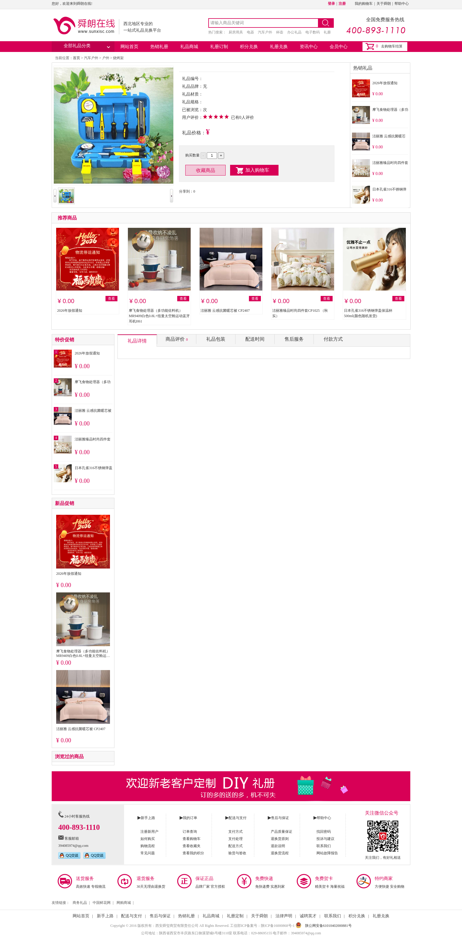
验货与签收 (237, 853)
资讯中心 (309, 46)
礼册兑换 (279, 46)
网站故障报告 (327, 853)
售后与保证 (160, 916)
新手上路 (105, 916)
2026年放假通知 (384, 83)
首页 (76, 58)
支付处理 (235, 839)
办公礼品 (294, 32)
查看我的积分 (193, 853)
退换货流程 (280, 853)
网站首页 (129, 46)
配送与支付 (131, 916)
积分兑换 (249, 46)
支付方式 (235, 832)
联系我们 (323, 846)
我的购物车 (364, 3)
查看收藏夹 (192, 846)
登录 (331, 3)
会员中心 (339, 46)
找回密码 (323, 832)
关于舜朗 (384, 3)
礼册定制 (235, 916)
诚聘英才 (308, 916)
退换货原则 (280, 839)
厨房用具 (236, 32)
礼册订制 (219, 46)
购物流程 (147, 846)
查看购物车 (192, 839)
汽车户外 (265, 32)
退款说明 (278, 846)
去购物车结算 (392, 46)
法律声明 (284, 916)
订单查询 (190, 832)
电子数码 (312, 32)
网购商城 (124, 903)
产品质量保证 (281, 832)
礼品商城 (189, 46)
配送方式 (235, 846)
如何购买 (147, 839)
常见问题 (147, 853)
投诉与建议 (325, 839)
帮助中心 (401, 3)
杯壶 (279, 32)
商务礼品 (80, 903)
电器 (250, 32)
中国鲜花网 (102, 903)
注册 (342, 3)
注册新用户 (149, 832)
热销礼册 (159, 46)
